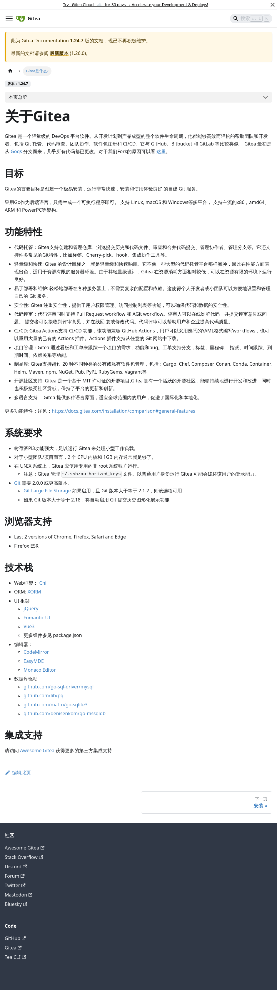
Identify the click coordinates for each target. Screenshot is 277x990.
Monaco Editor (40, 670)
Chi (42, 583)
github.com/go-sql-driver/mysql (59, 686)
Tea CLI (15, 957)
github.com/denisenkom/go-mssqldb (65, 713)
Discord (16, 866)
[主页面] (10, 71)
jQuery (31, 608)
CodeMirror (36, 652)
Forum (15, 876)
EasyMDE (34, 661)
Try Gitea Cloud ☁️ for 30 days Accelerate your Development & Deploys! (135, 4)
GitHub (15, 938)
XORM (34, 591)
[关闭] (272, 4)
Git (17, 483)
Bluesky (16, 904)
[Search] (251, 18)
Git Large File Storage (47, 490)
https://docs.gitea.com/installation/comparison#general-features (123, 411)
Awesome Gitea (37, 750)
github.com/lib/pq (44, 695)
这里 (161, 151)
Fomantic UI (37, 617)
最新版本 (59, 53)
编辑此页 (18, 772)
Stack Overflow (24, 857)
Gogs (16, 151)
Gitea (13, 947)
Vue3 (29, 626)
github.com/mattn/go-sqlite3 (56, 704)
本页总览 (18, 97)
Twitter (15, 885)
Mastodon (18, 895)
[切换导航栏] (9, 18)
